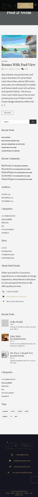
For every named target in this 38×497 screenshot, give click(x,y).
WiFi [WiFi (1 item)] (16, 416)
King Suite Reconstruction (10, 141)
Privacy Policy (19, 495)
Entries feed (7, 251)
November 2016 (7, 201)
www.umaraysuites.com (22, 467)
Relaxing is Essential (21, 166)
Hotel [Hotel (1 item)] (13, 411)
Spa (3, 226)
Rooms (12, 493)
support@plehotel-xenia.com (16, 296)
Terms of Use (19, 493)
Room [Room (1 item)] (26, 411)
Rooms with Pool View (19, 64)
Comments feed (8, 255)
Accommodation (8, 216)
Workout (5, 233)
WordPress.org (8, 258)
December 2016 (7, 198)
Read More (7, 113)
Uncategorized (8, 229)
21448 (26, 69)
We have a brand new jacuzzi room (13, 144)
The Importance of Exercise (11, 151)
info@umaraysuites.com (22, 461)
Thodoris (7, 69)
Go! (33, 122)
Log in (4, 248)
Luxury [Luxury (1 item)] (20, 411)
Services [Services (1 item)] (5, 416)
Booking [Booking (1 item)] (5, 411)
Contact (26, 493)
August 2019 (6, 194)
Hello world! (6, 137)
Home (7, 493)
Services (5, 223)
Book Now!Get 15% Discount (25, 5)
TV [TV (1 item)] (11, 416)
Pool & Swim (16, 69)
